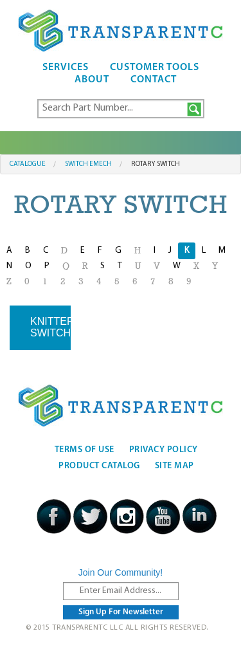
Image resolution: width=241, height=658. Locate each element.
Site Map (174, 466)
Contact (153, 80)
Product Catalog (99, 466)
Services (65, 67)
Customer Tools (154, 67)
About (92, 80)
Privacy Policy (163, 450)
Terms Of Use (84, 450)
